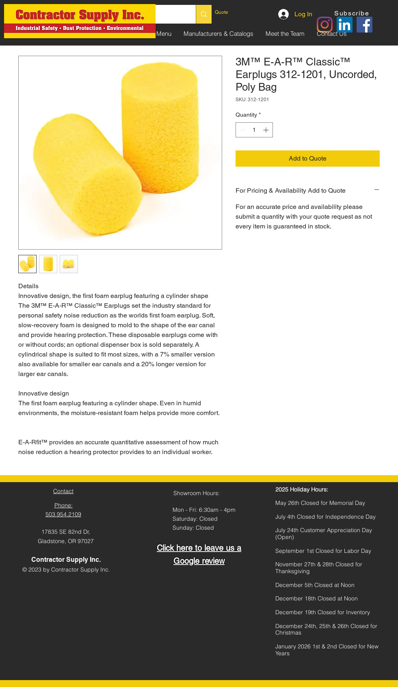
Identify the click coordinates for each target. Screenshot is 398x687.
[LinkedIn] (345, 25)
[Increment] (267, 130)
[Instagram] (325, 25)
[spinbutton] (254, 130)
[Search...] (204, 14)
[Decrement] (242, 130)
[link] (233, 12)
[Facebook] (364, 25)
